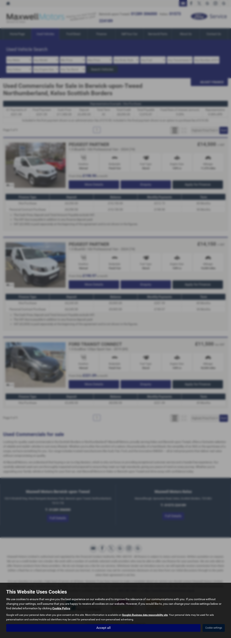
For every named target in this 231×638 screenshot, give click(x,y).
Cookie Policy (61, 608)
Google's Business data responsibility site (145, 615)
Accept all (103, 628)
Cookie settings (213, 627)
